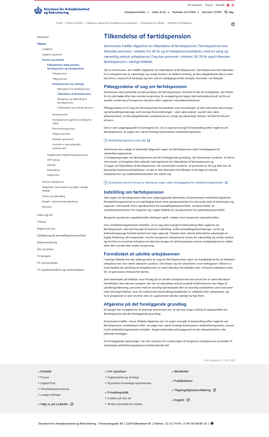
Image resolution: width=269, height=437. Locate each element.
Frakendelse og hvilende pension (75, 107)
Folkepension (59, 73)
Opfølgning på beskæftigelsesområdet (61, 235)
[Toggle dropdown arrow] (148, 13)
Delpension (53, 174)
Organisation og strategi (123, 377)
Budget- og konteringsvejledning (60, 201)
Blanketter (181, 371)
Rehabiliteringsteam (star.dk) (129, 140)
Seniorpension (60, 114)
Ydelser (41, 43)
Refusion (47, 206)
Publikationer (183, 381)
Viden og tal (44, 215)
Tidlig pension (59, 78)
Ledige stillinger (50, 394)
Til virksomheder (47, 262)
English (182, 400)
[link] (233, 24)
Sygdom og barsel (52, 54)
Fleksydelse (53, 169)
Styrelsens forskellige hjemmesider (129, 383)
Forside (59, 23)
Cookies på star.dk (119, 398)
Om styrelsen (195, 6)
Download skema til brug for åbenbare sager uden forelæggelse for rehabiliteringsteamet (168, 182)
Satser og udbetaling (53, 196)
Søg (229, 13)
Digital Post (47, 383)
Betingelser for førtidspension (73, 88)
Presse (209, 6)
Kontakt (220, 6)
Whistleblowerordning (54, 389)
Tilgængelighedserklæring (196, 390)
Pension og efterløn (74, 23)
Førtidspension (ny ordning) (152, 23)
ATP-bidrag (53, 159)
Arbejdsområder (134, 13)
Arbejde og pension (63, 139)
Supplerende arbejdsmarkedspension (67, 154)
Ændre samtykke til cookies (124, 404)
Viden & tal (159, 13)
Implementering (47, 242)
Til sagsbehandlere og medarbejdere (60, 269)
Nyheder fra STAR (184, 13)
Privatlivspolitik (117, 392)
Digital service (46, 228)
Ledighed (47, 48)
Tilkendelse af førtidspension (74, 93)
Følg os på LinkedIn (57, 404)
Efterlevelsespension (63, 128)
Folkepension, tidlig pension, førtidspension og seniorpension (111, 23)
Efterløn (51, 164)
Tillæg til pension (61, 133)
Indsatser (43, 37)
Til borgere (44, 256)
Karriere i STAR (211, 13)
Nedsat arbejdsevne (53, 181)
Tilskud (41, 221)
